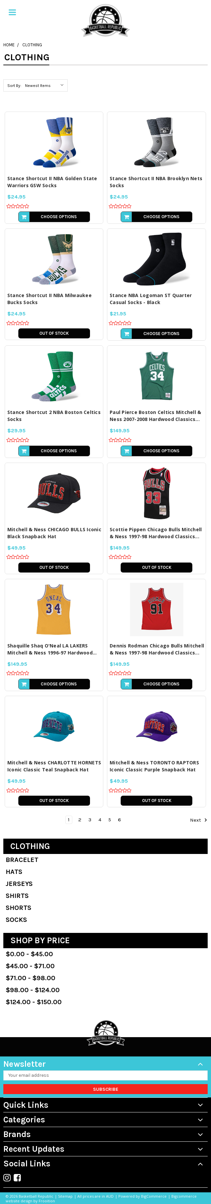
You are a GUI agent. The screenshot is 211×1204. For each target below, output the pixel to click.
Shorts (18, 908)
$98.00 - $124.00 (33, 990)
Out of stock (54, 333)
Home (9, 44)
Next (198, 820)
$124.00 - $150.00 (34, 1002)
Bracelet (22, 860)
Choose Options (59, 216)
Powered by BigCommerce (142, 1196)
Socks (16, 920)
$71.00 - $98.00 (30, 978)
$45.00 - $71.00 (30, 966)
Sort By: (14, 85)
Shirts (17, 896)
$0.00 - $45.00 (29, 954)
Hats (14, 872)
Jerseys (19, 884)
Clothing (32, 44)
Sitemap (65, 1196)
